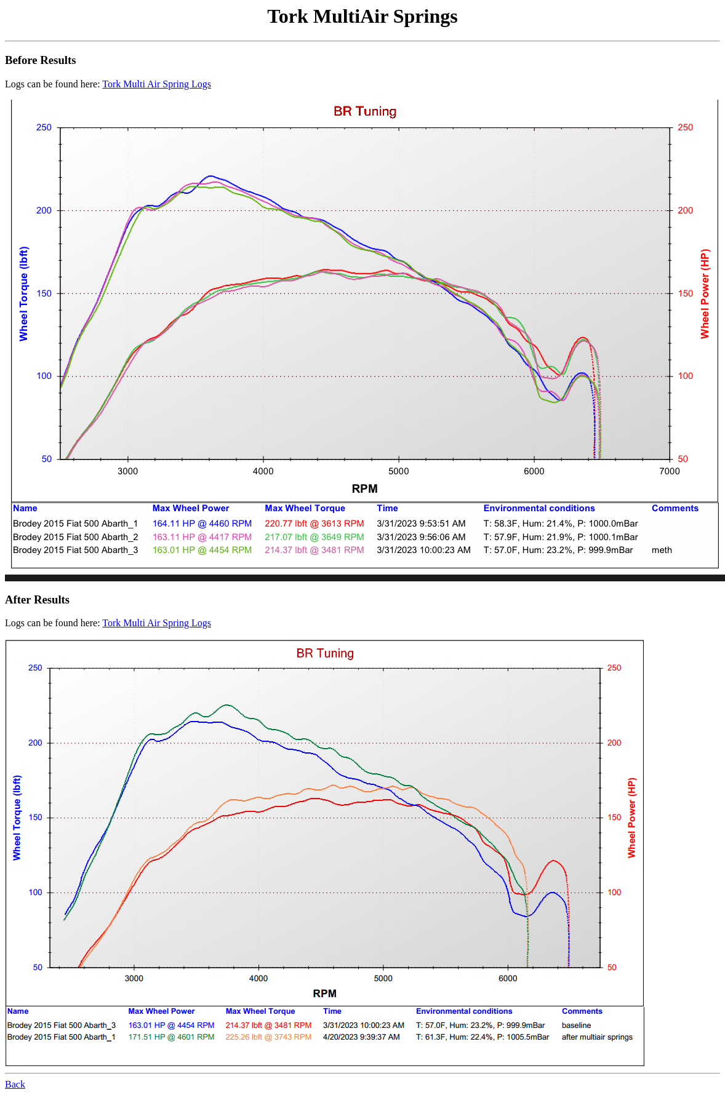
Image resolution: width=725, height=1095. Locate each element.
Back (15, 1084)
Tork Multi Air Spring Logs (156, 84)
